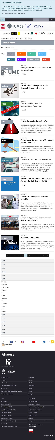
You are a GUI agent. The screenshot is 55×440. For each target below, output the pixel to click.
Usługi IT (30, 394)
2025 (3, 261)
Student (30, 54)
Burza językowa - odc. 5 (31, 237)
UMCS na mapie (32, 415)
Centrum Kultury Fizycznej (8, 421)
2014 (3, 333)
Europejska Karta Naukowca (8, 385)
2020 (3, 279)
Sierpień (4, 293)
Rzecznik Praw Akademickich (9, 426)
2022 (3, 272)
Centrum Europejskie (7, 418)
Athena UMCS (5, 388)
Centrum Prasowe (6, 412)
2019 (3, 315)
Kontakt (30, 418)
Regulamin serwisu (33, 401)
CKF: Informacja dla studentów (34, 121)
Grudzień (4, 282)
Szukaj (51, 19)
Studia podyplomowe (33, 59)
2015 (3, 329)
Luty (3, 309)
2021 (3, 275)
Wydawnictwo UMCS (6, 407)
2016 (3, 325)
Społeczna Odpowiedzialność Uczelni (11, 391)
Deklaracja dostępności (34, 410)
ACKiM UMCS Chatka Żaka (8, 410)
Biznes (19, 59)
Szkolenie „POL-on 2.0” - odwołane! (36, 159)
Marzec (4, 306)
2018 (3, 318)
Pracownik (10, 59)
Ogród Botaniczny (6, 404)
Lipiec (3, 295)
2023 (3, 268)
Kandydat (20, 54)
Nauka (2, 398)
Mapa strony (42, 33)
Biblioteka (4, 401)
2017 (3, 322)
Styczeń (4, 311)
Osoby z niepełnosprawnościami (37, 421)
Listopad (4, 284)
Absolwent (41, 54)
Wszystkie (10, 54)
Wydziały (3, 380)
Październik (5, 287)
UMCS (34, 426)
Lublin (44, 59)
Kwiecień (4, 303)
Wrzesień (4, 290)
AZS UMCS (4, 423)
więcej (24, 74)
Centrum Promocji (6, 415)
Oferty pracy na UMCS (7, 394)
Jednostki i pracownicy (7, 383)
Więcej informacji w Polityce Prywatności (13, 13)
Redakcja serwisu (33, 412)
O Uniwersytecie (5, 377)
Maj (3, 301)
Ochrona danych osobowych (36, 407)
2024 (3, 264)
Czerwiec (4, 298)
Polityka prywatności (34, 404)
